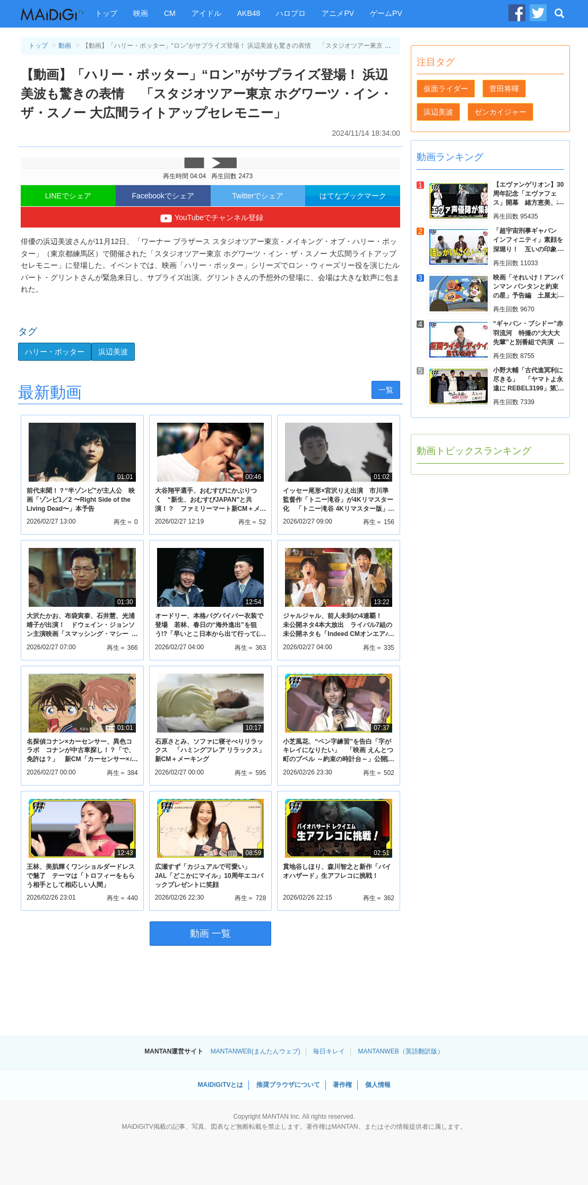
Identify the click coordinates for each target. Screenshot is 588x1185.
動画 (64, 45)
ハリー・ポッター (54, 351)
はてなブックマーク (352, 195)
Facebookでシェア (163, 195)
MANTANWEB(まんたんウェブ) (255, 1051)
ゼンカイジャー (500, 112)
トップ (106, 13)
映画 (140, 13)
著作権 (342, 1084)
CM (170, 13)
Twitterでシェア (257, 195)
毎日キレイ (329, 1051)
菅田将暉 (504, 88)
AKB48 (249, 13)
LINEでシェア (68, 195)
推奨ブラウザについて (288, 1084)
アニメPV (338, 13)
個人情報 (378, 1084)
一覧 (385, 390)
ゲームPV (386, 13)
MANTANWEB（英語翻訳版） (401, 1051)
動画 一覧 (210, 933)
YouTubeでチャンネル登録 (210, 218)
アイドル (206, 13)
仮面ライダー (445, 88)
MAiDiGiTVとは (220, 1084)
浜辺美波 (113, 351)
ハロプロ (291, 13)
